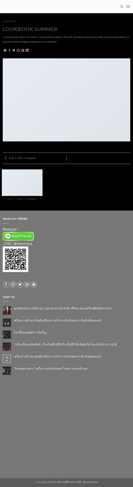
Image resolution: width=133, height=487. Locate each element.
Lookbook (9, 21)
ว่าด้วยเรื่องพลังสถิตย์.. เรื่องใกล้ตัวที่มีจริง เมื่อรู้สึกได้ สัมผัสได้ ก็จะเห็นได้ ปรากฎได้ (65, 344)
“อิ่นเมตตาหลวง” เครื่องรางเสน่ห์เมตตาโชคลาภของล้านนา (51, 368)
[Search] (121, 6)
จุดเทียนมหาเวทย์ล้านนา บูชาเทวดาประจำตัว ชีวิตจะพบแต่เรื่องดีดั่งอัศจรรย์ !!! (63, 308)
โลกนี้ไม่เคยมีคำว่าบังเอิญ (30, 332)
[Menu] (128, 6)
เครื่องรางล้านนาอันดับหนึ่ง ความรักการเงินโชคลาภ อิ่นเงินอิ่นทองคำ (58, 320)
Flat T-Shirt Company (20, 158)
